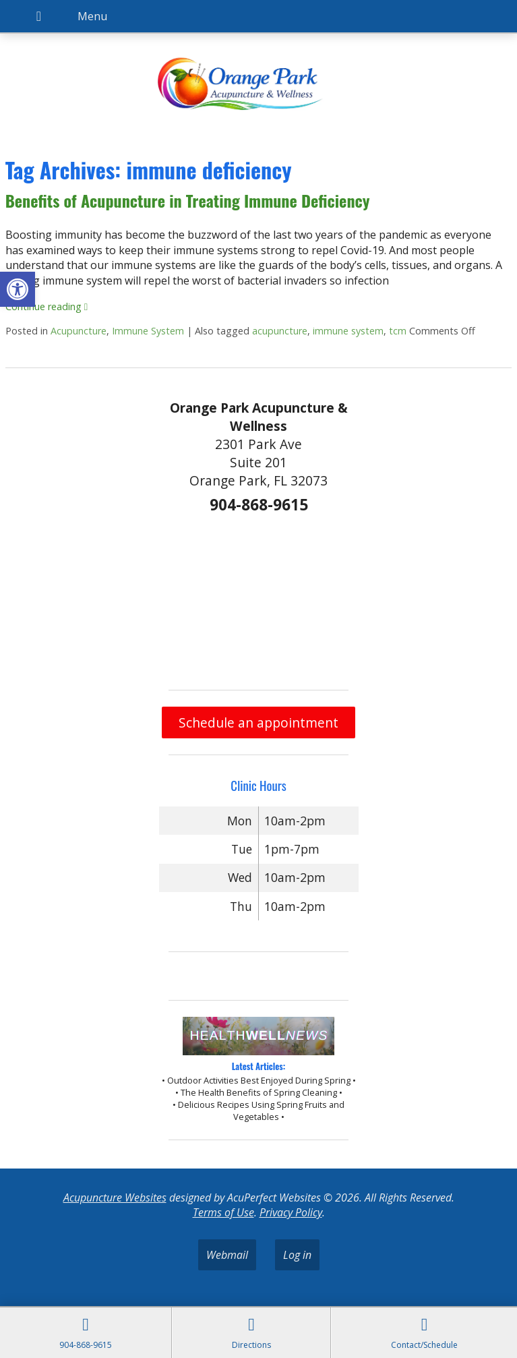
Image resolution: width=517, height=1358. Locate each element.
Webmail (227, 1254)
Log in (297, 1254)
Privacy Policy (291, 1212)
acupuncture (279, 330)
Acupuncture (79, 330)
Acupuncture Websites (114, 1197)
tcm (397, 330)
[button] (17, 289)
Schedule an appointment (258, 722)
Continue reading (46, 306)
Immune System (148, 330)
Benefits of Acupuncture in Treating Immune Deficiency (187, 200)
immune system (348, 330)
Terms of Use (223, 1212)
